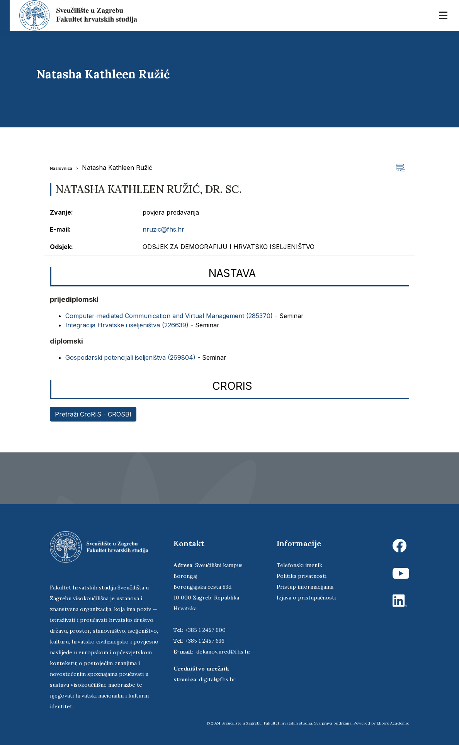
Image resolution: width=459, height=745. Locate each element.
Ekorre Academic (393, 723)
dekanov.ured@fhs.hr (223, 651)
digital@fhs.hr (217, 679)
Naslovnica (61, 168)
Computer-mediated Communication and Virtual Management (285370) (169, 316)
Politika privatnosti (301, 575)
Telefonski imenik (299, 565)
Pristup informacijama (305, 586)
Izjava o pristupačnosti (306, 597)
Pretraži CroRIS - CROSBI (93, 414)
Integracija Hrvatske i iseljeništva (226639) (127, 325)
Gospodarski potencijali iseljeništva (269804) (130, 357)
